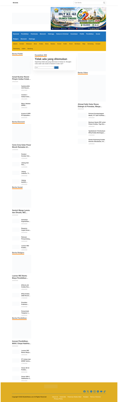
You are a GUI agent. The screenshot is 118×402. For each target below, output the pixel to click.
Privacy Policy (58, 399)
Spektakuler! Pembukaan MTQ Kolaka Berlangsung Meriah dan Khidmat (97, 132)
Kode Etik (63, 397)
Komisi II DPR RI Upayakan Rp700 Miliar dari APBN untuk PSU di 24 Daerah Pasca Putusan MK (25, 114)
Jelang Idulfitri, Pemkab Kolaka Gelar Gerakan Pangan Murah (26, 181)
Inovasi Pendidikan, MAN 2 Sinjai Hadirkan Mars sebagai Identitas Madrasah (21, 342)
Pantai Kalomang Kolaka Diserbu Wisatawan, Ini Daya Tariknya (96, 140)
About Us (55, 397)
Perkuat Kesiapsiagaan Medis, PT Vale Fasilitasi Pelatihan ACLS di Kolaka (97, 114)
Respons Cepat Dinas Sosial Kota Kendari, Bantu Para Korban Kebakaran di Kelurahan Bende (25, 229)
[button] (104, 3)
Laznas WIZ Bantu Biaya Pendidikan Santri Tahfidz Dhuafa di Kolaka (21, 277)
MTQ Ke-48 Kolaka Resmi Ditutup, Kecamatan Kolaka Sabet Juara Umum (25, 286)
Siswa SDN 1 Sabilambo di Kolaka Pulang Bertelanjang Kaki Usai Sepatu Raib (26, 377)
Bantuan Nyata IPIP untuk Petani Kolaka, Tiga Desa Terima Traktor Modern (97, 123)
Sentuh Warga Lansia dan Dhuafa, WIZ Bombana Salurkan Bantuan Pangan (21, 211)
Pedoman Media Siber (74, 397)
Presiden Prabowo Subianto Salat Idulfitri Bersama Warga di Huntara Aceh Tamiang (26, 303)
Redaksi (85, 397)
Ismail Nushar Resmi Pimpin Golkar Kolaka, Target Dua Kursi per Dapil (21, 78)
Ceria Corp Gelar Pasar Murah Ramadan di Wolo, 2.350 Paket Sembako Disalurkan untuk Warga (21, 146)
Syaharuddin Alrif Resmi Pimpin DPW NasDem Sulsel (25, 87)
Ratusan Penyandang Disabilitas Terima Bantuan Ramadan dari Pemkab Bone (26, 238)
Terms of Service (95, 397)
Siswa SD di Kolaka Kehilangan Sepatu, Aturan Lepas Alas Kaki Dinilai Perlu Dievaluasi (26, 369)
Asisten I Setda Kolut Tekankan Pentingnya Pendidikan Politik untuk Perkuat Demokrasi (25, 96)
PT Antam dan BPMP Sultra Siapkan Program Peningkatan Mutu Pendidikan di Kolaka (26, 360)
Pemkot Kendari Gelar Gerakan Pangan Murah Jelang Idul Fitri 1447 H (26, 155)
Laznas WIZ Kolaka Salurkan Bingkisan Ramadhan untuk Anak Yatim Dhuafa (25, 247)
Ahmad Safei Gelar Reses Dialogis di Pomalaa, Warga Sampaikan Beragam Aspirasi (90, 105)
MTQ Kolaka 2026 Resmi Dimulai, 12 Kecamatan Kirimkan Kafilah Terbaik (25, 295)
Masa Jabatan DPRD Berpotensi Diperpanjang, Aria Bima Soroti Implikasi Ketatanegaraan (26, 104)
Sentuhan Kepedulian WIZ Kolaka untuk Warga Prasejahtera (25, 221)
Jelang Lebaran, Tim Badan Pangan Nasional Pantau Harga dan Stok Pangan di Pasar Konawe (26, 172)
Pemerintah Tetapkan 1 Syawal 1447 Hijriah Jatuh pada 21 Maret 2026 (26, 312)
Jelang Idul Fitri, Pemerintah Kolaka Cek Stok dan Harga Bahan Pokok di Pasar (25, 164)
